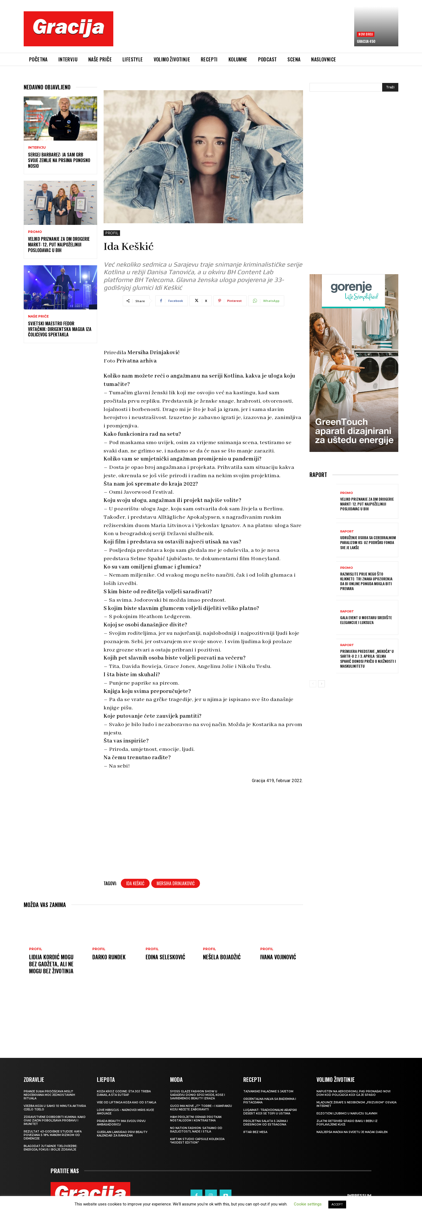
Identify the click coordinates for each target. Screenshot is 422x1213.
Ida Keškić (135, 883)
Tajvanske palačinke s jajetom (268, 1091)
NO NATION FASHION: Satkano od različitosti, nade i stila (196, 1129)
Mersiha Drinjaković (176, 883)
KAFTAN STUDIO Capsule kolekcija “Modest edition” (197, 1140)
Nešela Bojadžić (222, 957)
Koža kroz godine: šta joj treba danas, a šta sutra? (124, 1093)
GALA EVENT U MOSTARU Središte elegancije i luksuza (366, 620)
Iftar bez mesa (255, 1132)
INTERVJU (37, 147)
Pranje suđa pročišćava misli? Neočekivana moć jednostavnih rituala (49, 1095)
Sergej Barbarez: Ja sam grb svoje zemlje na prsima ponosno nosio (59, 160)
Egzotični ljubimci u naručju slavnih (346, 1113)
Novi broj (365, 34)
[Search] (390, 87)
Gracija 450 (366, 41)
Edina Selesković (165, 957)
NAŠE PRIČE (38, 316)
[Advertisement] (234, 32)
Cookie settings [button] (308, 1204)
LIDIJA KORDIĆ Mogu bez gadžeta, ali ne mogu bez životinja (51, 964)
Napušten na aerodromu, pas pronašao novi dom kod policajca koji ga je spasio (353, 1093)
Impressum (359, 1195)
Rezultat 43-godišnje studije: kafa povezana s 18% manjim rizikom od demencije (53, 1135)
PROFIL (112, 233)
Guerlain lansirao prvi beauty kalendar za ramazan (122, 1133)
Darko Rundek (109, 957)
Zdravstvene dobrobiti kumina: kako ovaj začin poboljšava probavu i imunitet (55, 1120)
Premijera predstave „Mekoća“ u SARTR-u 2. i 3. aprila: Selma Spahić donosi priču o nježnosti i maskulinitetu (368, 658)
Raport (347, 531)
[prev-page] (313, 683)
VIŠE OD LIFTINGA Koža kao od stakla (126, 1102)
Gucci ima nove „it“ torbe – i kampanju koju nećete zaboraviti (201, 1107)
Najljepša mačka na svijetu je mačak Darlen (352, 1132)
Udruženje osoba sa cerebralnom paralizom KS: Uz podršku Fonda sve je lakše (368, 542)
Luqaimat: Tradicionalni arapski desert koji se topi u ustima (270, 1111)
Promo (35, 231)
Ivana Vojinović (278, 957)
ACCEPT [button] (337, 1204)
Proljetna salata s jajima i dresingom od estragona (265, 1122)
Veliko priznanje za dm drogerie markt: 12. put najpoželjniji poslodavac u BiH (59, 244)
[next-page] (321, 683)
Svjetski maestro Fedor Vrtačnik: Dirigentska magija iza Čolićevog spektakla (60, 329)
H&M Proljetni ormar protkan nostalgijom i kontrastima (195, 1118)
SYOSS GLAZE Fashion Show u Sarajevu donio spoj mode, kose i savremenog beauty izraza (197, 1095)
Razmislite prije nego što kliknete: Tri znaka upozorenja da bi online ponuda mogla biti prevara (366, 581)
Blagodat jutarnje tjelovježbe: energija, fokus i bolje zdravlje (50, 1147)
